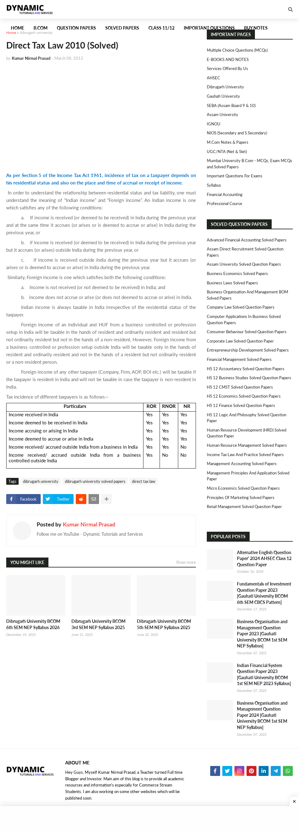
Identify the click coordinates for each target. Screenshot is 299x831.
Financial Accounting (224, 194)
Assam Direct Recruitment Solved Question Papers (245, 252)
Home (11, 32)
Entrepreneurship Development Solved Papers (248, 350)
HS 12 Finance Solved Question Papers (241, 405)
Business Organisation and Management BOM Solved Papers (247, 295)
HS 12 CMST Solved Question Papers (240, 387)
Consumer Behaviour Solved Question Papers (247, 331)
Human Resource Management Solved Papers (247, 445)
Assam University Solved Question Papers (244, 264)
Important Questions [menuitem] (209, 27)
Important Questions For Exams (234, 175)
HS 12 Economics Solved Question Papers (244, 396)
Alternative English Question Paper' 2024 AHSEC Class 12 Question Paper (264, 558)
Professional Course (224, 203)
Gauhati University (223, 96)
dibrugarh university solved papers (95, 481)
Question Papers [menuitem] (76, 27)
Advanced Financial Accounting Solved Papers (247, 239)
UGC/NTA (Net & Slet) (227, 151)
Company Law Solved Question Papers (240, 307)
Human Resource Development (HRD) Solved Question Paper (246, 433)
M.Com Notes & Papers (227, 142)
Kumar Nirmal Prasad (89, 524)
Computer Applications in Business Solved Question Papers (244, 319)
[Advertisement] (101, 112)
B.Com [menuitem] (41, 27)
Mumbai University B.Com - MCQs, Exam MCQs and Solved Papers (249, 163)
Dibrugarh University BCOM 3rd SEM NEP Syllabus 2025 (98, 624)
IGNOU (213, 123)
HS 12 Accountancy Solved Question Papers (245, 368)
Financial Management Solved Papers (239, 359)
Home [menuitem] (17, 27)
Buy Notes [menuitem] (256, 27)
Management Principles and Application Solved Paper (248, 476)
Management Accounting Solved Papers (242, 463)
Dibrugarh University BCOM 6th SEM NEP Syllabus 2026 (33, 624)
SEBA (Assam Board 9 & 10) (231, 105)
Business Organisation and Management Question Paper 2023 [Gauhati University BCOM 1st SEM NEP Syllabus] (262, 633)
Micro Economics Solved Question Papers (243, 488)
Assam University (222, 114)
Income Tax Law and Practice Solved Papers (245, 454)
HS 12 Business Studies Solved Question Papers (249, 377)
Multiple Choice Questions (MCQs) (237, 50)
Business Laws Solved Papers (232, 282)
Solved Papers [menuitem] (122, 27)
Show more (186, 562)
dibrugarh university (36, 32)
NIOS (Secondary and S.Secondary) (237, 132)
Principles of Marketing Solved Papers (240, 497)
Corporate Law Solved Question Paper (240, 340)
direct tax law (143, 481)
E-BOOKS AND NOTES (228, 59)
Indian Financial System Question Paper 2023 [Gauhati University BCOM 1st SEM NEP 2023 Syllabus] (264, 674)
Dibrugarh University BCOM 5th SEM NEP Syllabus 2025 (164, 624)
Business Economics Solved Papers (237, 273)
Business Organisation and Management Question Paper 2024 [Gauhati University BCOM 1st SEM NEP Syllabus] (262, 715)
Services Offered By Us (227, 68)
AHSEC (213, 77)
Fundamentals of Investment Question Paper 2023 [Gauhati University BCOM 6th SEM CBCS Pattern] (264, 593)
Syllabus (214, 185)
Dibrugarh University (225, 86)
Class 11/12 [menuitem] (161, 27)
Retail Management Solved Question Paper (244, 506)
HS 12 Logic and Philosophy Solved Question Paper (246, 417)
